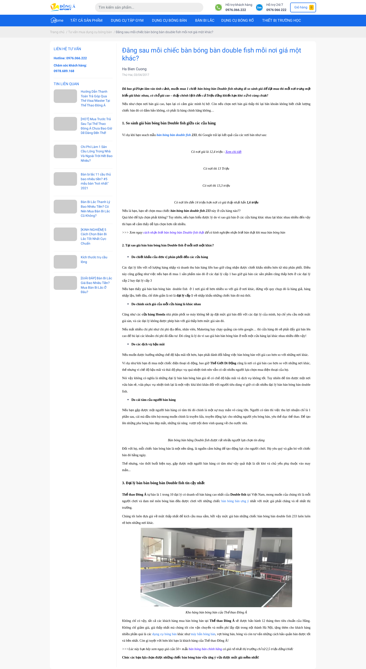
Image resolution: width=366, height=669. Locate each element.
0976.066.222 (235, 10)
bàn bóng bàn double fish (174, 135)
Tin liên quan (66, 84)
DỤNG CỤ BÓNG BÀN (169, 20)
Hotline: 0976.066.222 (70, 58)
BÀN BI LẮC (204, 20)
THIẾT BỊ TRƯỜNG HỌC (281, 20)
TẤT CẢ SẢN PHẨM (86, 20)
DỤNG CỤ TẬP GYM (127, 20)
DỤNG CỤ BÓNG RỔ (237, 20)
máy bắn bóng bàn (203, 634)
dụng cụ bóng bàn (164, 634)
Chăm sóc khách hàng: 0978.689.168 (70, 68)
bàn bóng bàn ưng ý (235, 501)
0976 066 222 (276, 10)
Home (58, 20)
